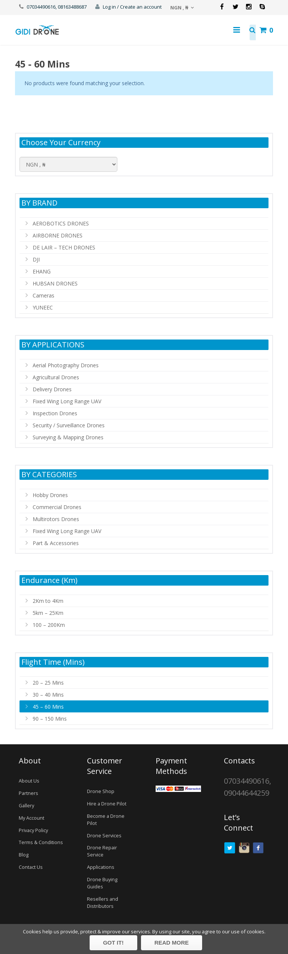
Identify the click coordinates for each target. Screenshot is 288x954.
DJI (36, 259)
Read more (171, 942)
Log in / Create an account (132, 6)
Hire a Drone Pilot (106, 804)
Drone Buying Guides (102, 883)
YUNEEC (43, 307)
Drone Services (104, 835)
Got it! (113, 942)
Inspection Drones (55, 413)
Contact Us (31, 867)
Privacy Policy (33, 830)
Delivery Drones (52, 389)
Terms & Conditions (41, 842)
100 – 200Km (49, 624)
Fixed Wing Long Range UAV (67, 401)
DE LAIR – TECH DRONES (64, 247)
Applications (100, 867)
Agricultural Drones (56, 377)
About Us (29, 781)
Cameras (43, 295)
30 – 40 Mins (48, 694)
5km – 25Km (48, 612)
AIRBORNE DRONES (57, 235)
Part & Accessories (56, 543)
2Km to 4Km (48, 600)
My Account (31, 818)
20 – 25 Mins (48, 682)
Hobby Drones (50, 495)
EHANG (42, 271)
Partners (28, 793)
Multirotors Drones (56, 519)
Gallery (26, 805)
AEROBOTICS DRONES (61, 223)
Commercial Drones (57, 507)
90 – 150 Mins (50, 718)
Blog (23, 855)
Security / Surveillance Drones (69, 425)
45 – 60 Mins (48, 706)
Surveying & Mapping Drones (68, 437)
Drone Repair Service (102, 851)
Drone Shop (100, 791)
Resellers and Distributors (102, 902)
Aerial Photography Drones (66, 365)
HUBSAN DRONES (55, 283)
